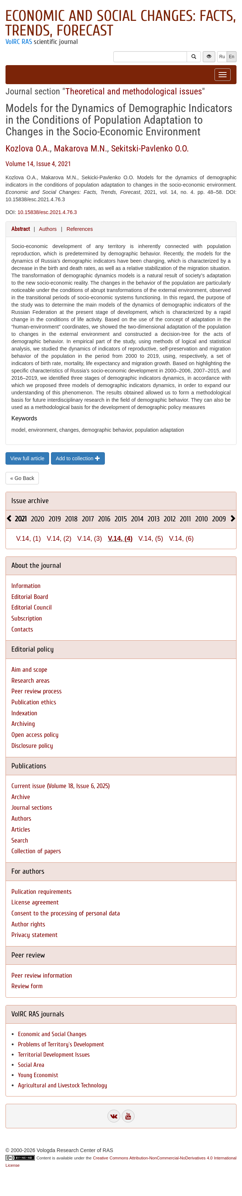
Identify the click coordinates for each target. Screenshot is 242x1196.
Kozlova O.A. (28, 148)
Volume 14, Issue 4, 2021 (38, 164)
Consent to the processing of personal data (65, 913)
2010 (201, 519)
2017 (88, 519)
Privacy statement (34, 935)
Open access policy (35, 735)
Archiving (23, 724)
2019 (55, 519)
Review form (27, 986)
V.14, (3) (89, 538)
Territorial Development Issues (54, 1054)
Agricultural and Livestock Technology (62, 1085)
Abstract (20, 229)
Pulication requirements (41, 892)
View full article (27, 458)
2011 (185, 519)
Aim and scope (29, 670)
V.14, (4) (120, 538)
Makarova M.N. (80, 148)
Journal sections (31, 807)
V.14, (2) (59, 538)
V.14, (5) (151, 538)
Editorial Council (31, 607)
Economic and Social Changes (52, 1034)
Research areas (30, 681)
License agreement (35, 902)
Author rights (28, 924)
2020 (37, 519)
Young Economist (38, 1075)
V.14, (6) (181, 538)
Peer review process (36, 691)
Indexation (24, 713)
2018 (71, 519)
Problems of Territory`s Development (61, 1044)
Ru (222, 56)
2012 (170, 519)
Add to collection (78, 458)
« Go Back (22, 478)
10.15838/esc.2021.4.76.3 (47, 212)
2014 (137, 519)
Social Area (31, 1064)
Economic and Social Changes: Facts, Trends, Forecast (120, 23)
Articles (20, 829)
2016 (104, 519)
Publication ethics (33, 702)
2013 (154, 519)
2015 (121, 519)
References (80, 229)
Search (19, 840)
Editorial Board (29, 597)
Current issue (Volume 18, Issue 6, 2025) (60, 786)
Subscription (26, 618)
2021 (21, 519)
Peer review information (41, 975)
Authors (47, 229)
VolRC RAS (19, 42)
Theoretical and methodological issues (133, 91)
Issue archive (30, 500)
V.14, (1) (28, 538)
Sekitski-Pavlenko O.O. (150, 148)
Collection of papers (36, 851)
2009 (219, 519)
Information (26, 586)
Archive (20, 797)
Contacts (22, 629)
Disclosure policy (32, 746)
